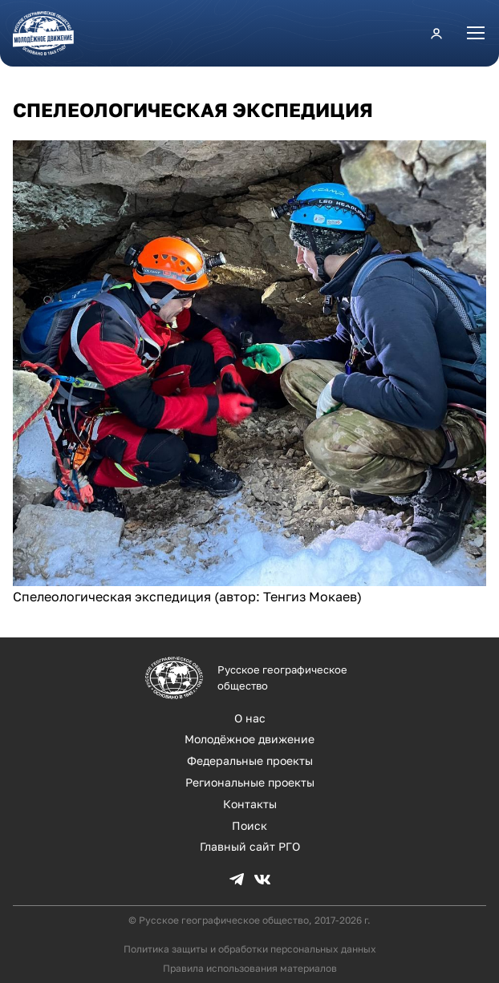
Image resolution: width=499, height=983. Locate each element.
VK (262, 879)
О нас (250, 718)
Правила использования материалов (250, 968)
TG (237, 879)
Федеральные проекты (250, 760)
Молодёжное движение (249, 739)
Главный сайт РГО (250, 846)
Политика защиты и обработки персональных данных (250, 949)
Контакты (250, 804)
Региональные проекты (249, 782)
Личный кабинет (436, 32)
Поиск (249, 825)
